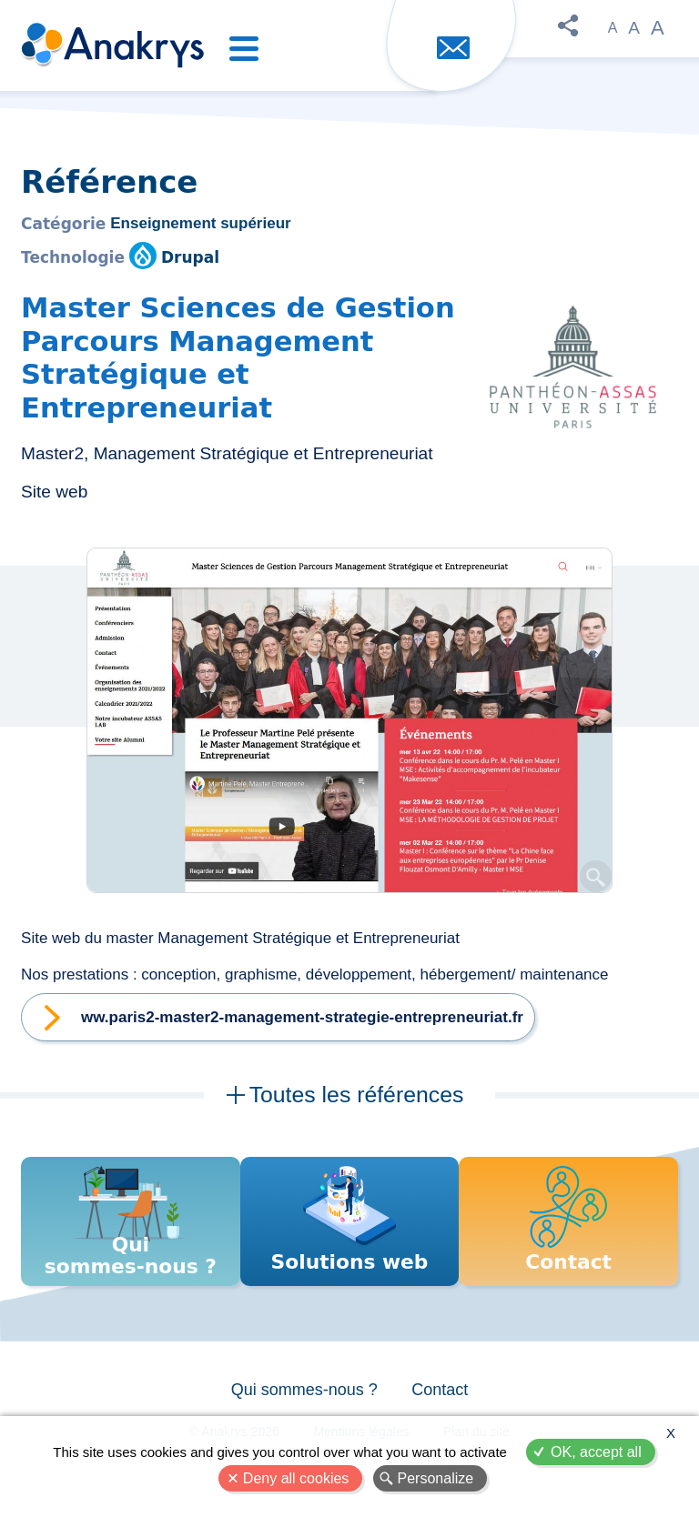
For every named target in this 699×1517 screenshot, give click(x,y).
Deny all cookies (296, 1478)
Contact (441, 1397)
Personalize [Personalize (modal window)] (436, 1478)
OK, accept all (596, 1452)
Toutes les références (356, 1095)
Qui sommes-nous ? (302, 1397)
